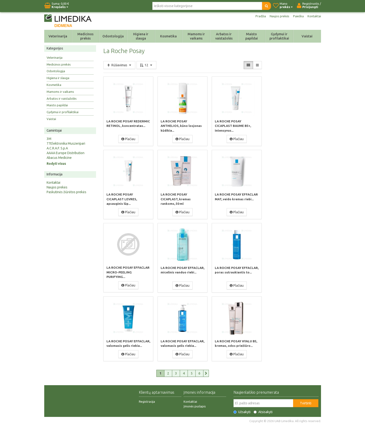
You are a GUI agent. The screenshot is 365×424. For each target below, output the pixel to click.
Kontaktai (314, 16)
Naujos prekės (278, 16)
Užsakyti (242, 411)
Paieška (298, 16)
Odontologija (113, 36)
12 (146, 65)
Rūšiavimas (119, 65)
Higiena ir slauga (140, 36)
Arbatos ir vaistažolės (224, 36)
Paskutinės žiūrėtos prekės (66, 192)
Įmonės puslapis (195, 405)
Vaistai (307, 36)
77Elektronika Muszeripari (66, 143)
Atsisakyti (263, 411)
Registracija (147, 400)
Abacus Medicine (59, 158)
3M (49, 139)
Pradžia (259, 16)
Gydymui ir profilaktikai (279, 36)
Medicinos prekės (85, 36)
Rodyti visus (56, 163)
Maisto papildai (251, 36)
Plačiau (128, 139)
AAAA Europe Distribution (65, 153)
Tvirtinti (305, 402)
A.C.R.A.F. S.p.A (57, 148)
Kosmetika (168, 36)
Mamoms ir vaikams (196, 36)
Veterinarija (57, 36)
